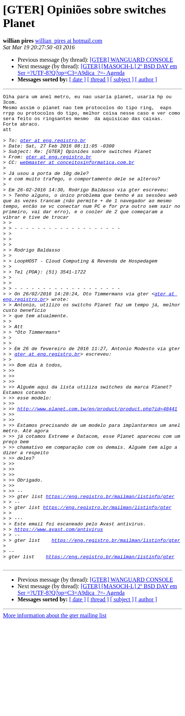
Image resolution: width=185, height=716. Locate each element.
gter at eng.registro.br (53, 150)
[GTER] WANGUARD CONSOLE (131, 60)
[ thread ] (98, 79)
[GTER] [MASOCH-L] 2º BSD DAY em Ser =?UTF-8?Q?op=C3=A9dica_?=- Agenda (97, 69)
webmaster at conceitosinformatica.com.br (77, 176)
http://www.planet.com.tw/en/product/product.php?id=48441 (97, 472)
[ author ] (146, 79)
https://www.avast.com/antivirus (58, 616)
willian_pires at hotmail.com (69, 41)
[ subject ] (122, 79)
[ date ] (77, 79)
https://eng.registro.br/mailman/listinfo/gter (110, 577)
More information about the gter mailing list (55, 710)
